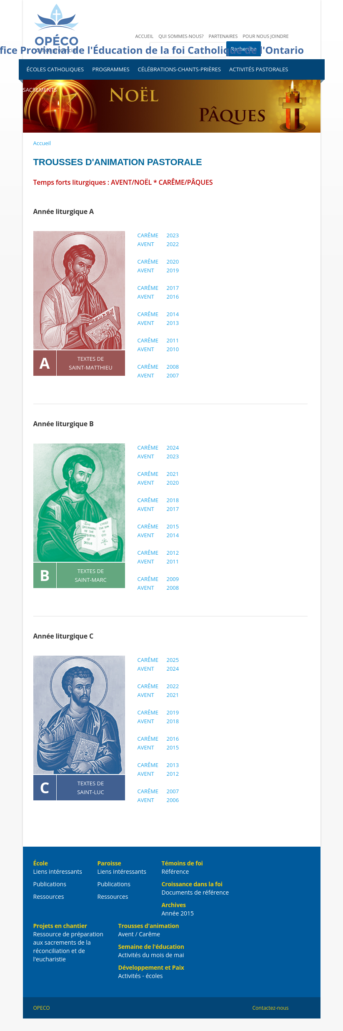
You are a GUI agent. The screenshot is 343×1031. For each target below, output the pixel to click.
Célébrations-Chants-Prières (179, 69)
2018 (173, 500)
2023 (173, 235)
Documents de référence (195, 892)
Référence (175, 871)
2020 (173, 261)
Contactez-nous (271, 1007)
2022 (173, 244)
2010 (173, 349)
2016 (173, 296)
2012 (173, 552)
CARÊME (148, 235)
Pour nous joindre (265, 36)
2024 (173, 447)
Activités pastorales (258, 69)
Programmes (110, 69)
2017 (173, 288)
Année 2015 (178, 913)
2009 (173, 579)
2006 (173, 800)
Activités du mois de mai (151, 955)
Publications (49, 884)
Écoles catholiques (55, 69)
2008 (173, 366)
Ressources (48, 896)
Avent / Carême (139, 934)
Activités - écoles (140, 976)
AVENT (146, 244)
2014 (173, 314)
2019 (173, 270)
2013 (173, 323)
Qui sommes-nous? (180, 36)
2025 (173, 660)
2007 (173, 375)
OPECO (41, 1007)
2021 (173, 474)
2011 (173, 340)
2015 (173, 526)
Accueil (144, 36)
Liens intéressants (58, 871)
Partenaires (223, 36)
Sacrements (40, 89)
